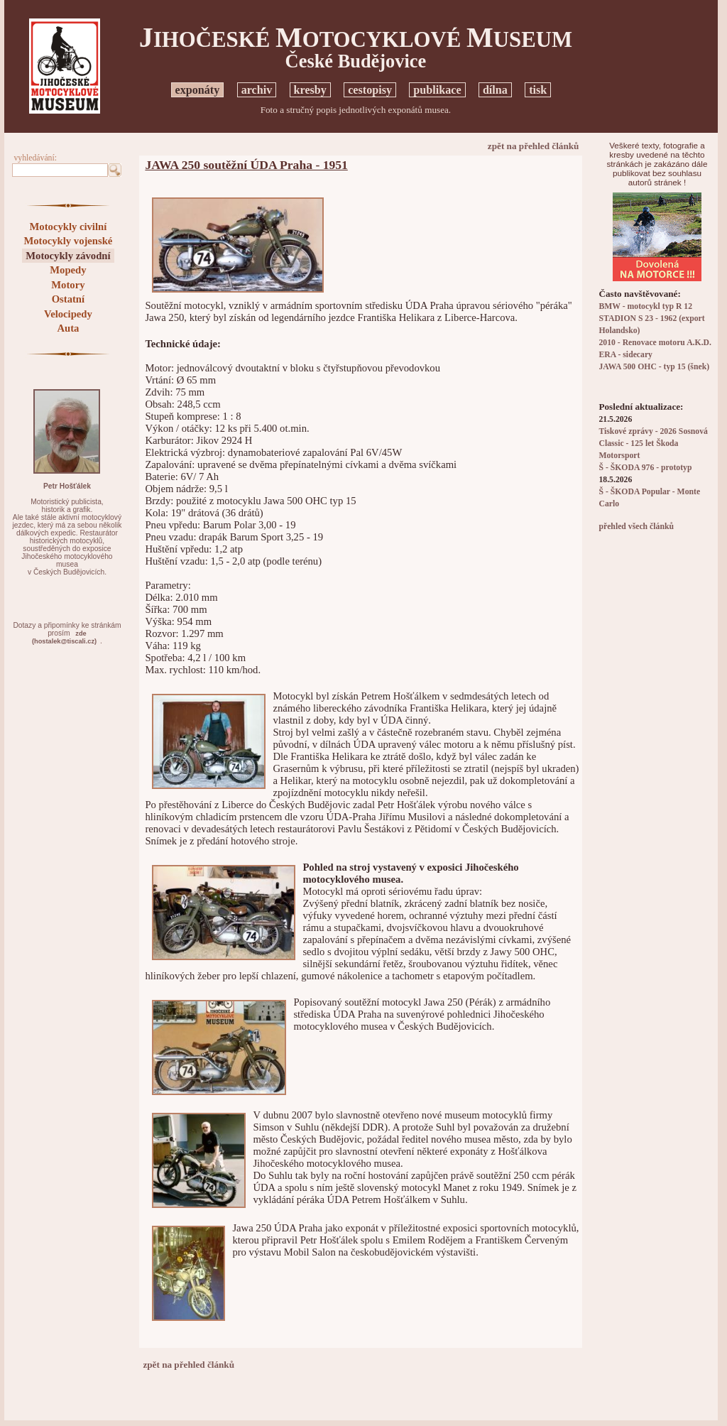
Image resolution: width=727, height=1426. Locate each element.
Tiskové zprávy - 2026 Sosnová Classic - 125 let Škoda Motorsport (652, 443)
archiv (257, 90)
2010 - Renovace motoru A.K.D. (654, 342)
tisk (538, 90)
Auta (68, 328)
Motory (67, 284)
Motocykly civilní (68, 226)
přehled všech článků (635, 526)
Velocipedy (68, 314)
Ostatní (68, 299)
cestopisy (370, 90)
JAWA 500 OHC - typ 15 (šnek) (653, 366)
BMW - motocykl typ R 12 (645, 306)
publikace (437, 90)
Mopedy (68, 270)
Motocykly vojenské (67, 240)
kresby (310, 90)
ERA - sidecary (625, 354)
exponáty (197, 90)
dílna (495, 90)
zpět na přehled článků (533, 146)
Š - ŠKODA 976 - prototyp (645, 467)
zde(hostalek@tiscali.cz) (64, 637)
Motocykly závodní (68, 255)
